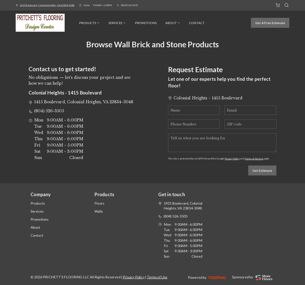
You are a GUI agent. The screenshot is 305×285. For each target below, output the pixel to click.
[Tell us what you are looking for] (222, 142)
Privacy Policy (232, 158)
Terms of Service (254, 158)
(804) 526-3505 (129, 5)
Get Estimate (262, 170)
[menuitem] (89, 23)
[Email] (250, 110)
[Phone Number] (194, 124)
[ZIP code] (250, 124)
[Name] (194, 110)
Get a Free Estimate (270, 23)
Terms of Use (157, 277)
